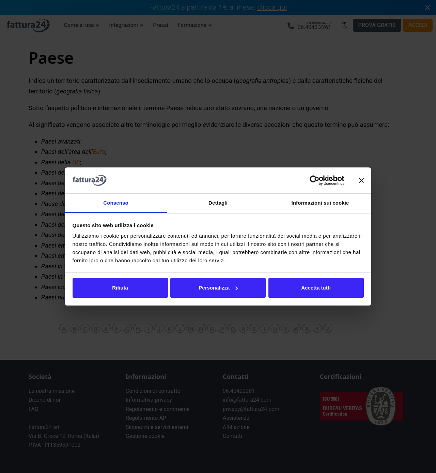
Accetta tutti (316, 288)
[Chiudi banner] (361, 180)
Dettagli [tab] (218, 203)
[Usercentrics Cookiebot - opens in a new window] (314, 180)
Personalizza (218, 288)
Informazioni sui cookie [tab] (320, 203)
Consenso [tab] (115, 203)
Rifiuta (120, 288)
